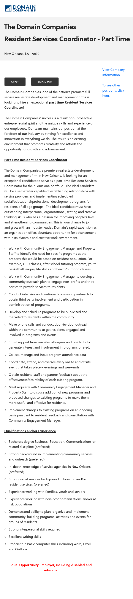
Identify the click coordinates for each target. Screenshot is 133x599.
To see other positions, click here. (113, 90)
